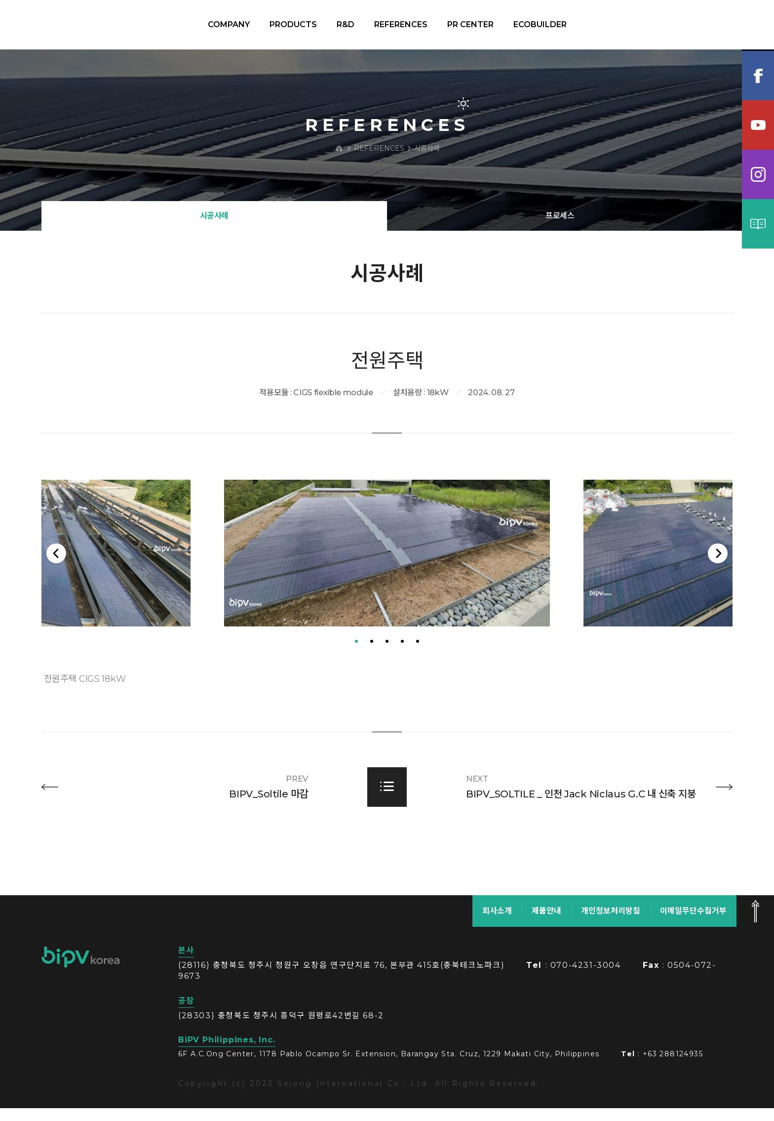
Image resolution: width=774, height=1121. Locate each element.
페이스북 (758, 75)
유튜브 (758, 125)
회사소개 (497, 923)
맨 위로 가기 (755, 924)
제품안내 (546, 923)
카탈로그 (758, 224)
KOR (716, 25)
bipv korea (80, 969)
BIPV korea (61, 24)
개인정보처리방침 (610, 923)
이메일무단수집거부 (693, 923)
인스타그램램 (758, 174)
